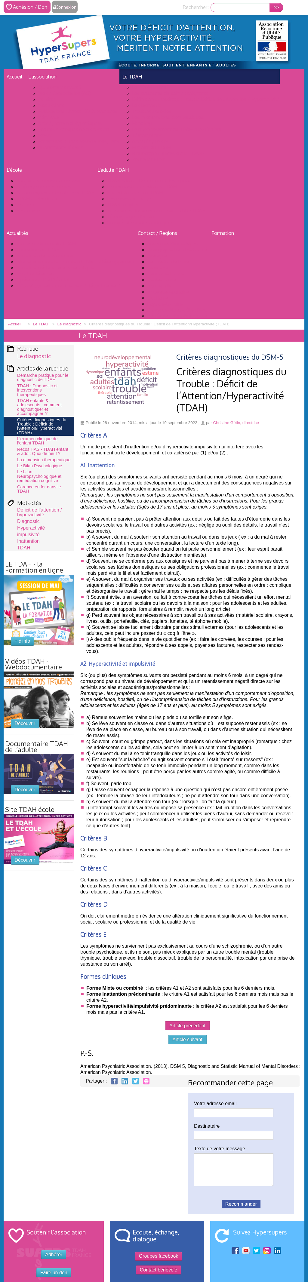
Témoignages (147, 135)
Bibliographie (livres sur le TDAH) (168, 153)
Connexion (66, 7)
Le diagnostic (146, 105)
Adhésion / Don (30, 7)
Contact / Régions (157, 233)
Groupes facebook (158, 1256)
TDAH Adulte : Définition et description (149, 180)
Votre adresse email (215, 1103)
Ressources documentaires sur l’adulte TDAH (156, 211)
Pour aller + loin (148, 159)
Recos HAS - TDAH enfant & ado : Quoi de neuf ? (42, 451)
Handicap (142, 123)
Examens (26, 204)
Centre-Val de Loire (168, 262)
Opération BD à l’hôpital (43, 280)
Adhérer (46, 99)
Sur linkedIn (277, 1251)
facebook (235, 1250)
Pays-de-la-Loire (165, 304)
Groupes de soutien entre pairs (140, 223)
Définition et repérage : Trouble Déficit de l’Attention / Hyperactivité (206, 99)
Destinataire (207, 1126)
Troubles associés (151, 111)
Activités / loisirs (150, 141)
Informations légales (60, 147)
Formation (222, 233)
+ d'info (22, 641)
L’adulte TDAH (113, 170)
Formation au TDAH (38, 250)
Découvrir (25, 723)
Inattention (28, 541)
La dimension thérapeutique (44, 459)
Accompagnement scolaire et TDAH (55, 192)
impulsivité (28, 534)
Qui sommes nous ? (60, 87)
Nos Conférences (35, 274)
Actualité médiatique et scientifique (55, 268)
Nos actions (51, 105)
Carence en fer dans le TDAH (39, 488)
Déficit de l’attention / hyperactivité (39, 512)
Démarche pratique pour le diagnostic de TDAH (42, 377)
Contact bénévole (158, 1269)
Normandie (159, 286)
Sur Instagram (267, 1251)
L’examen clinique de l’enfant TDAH (37, 440)
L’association (42, 77)
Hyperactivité (31, 527)
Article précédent (187, 1025)
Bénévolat (49, 117)
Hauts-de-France (165, 274)
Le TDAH (132, 77)
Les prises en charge (129, 198)
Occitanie (157, 298)
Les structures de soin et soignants (170, 93)
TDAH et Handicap (37, 198)
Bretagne (157, 256)
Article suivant (187, 1039)
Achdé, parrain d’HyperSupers (70, 123)
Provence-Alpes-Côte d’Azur (177, 310)
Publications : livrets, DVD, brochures (78, 111)
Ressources (29, 211)
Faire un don (53, 1272)
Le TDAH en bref (150, 87)
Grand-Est (158, 268)
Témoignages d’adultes (132, 217)
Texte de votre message (219, 1148)
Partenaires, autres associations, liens (78, 141)
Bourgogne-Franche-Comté (177, 250)
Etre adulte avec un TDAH (135, 192)
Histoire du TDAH (151, 147)
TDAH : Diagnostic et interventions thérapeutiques (37, 390)
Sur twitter (256, 1251)
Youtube (246, 1250)
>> (276, 7)
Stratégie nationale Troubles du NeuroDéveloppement (76, 262)
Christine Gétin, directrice (236, 422)
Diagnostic (28, 521)
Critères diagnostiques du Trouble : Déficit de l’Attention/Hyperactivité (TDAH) (41, 426)
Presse (45, 135)
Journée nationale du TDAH (46, 244)
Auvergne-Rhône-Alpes (172, 244)
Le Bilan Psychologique (39, 465)
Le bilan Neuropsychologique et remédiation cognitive (39, 476)
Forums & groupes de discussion (73, 129)
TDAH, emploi (122, 204)
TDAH (23, 547)
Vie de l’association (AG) (64, 93)
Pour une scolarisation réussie (49, 180)
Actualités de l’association (45, 256)
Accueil (14, 77)
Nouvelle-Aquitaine (168, 292)
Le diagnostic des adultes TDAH (142, 186)
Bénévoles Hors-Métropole (177, 316)
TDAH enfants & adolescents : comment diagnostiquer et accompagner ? (39, 407)
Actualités (17, 233)
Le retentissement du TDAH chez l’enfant (177, 129)
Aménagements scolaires (44, 186)
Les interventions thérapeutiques (168, 117)
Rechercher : (196, 7)
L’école (14, 170)
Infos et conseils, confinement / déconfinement (69, 286)
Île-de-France (161, 280)
